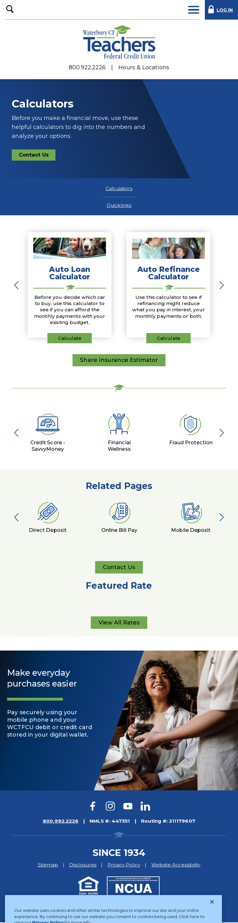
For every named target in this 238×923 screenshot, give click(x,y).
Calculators (119, 188)
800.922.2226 (87, 67)
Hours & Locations (143, 67)
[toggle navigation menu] (193, 10)
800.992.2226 (60, 822)
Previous (18, 285)
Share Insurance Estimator (119, 360)
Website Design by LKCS (171, 909)
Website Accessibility (176, 865)
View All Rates (119, 624)
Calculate (70, 338)
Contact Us (37, 156)
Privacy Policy (124, 865)
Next (220, 285)
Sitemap (48, 865)
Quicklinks (119, 205)
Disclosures (82, 865)
